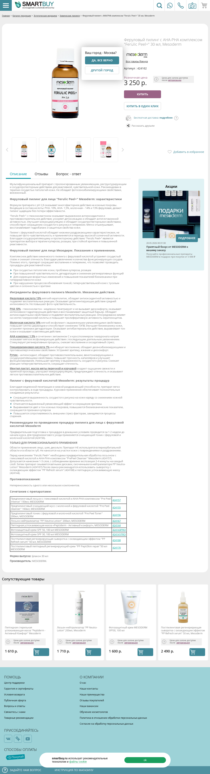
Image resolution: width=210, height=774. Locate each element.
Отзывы (41, 173)
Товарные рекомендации (18, 717)
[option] (24, 149)
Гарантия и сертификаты (18, 688)
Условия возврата (14, 694)
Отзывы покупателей (92, 700)
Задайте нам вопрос (25, 770)
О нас (83, 682)
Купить (142, 94)
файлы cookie (78, 761)
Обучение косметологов (94, 711)
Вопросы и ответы (14, 706)
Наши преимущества (92, 694)
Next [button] (123, 150)
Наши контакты (89, 688)
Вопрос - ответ (68, 173)
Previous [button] (7, 150)
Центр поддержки (14, 682)
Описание (18, 173)
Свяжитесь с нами (14, 711)
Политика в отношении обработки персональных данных (113, 717)
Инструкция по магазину (74, 770)
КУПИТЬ (41, 652)
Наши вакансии (89, 706)
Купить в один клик (142, 106)
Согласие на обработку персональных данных (106, 723)
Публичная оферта (15, 700)
